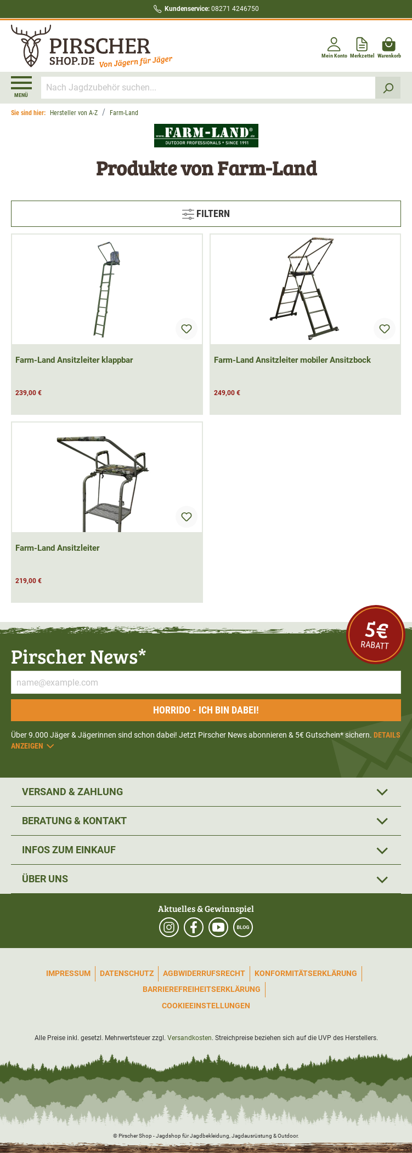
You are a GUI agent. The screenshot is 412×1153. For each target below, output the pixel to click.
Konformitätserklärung (306, 973)
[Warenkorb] (389, 46)
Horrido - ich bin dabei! (206, 710)
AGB (170, 973)
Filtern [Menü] (206, 212)
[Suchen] (388, 87)
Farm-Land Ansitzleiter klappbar (74, 360)
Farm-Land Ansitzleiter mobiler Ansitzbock (292, 360)
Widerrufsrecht (211, 973)
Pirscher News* (78, 655)
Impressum (68, 973)
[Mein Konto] (334, 46)
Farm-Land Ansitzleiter (57, 548)
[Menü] (21, 87)
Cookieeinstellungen (206, 1005)
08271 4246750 (212, 9)
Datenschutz (127, 973)
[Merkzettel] (362, 46)
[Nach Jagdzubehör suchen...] (208, 87)
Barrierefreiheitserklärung (202, 989)
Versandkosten (189, 1038)
